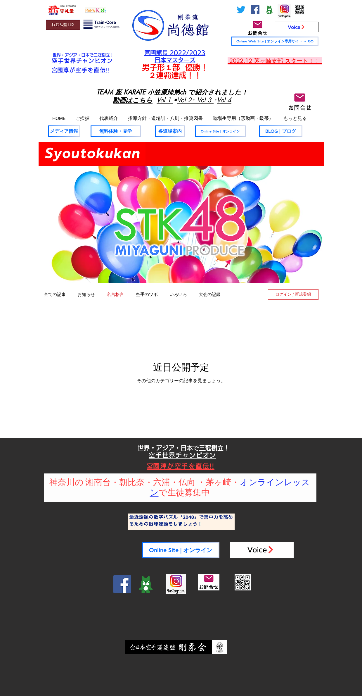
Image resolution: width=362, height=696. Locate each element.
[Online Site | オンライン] (220, 131)
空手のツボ (147, 294)
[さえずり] (241, 9)
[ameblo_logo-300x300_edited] (269, 9)
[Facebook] (255, 9)
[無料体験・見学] (116, 131)
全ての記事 (55, 294)
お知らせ (86, 294)
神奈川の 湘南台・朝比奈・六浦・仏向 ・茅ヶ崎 (140, 482)
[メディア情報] (64, 131)
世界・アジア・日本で (73, 55)
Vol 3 (205, 100)
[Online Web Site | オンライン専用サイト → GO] (274, 41)
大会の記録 (210, 294)
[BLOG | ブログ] (280, 131)
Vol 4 (224, 100)
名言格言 (115, 294)
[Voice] (296, 27)
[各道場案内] (170, 131)
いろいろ (178, 294)
